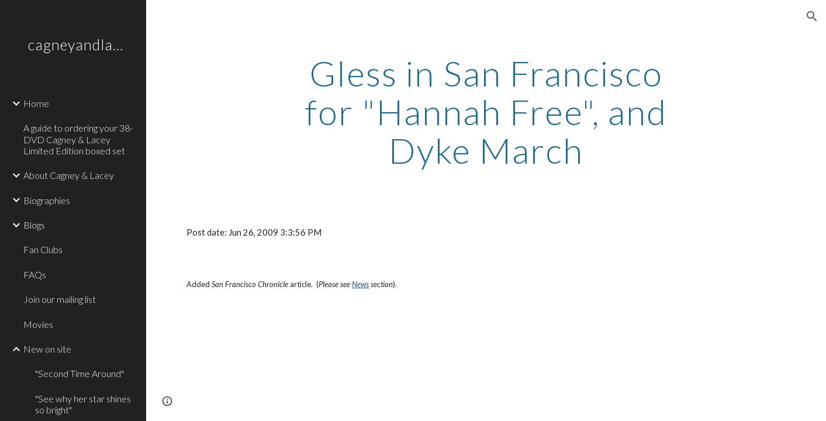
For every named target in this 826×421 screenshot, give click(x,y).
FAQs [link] (34, 274)
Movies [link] (38, 324)
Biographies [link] (46, 200)
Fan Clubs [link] (43, 249)
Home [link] (36, 103)
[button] (812, 16)
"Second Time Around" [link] (79, 373)
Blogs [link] (34, 224)
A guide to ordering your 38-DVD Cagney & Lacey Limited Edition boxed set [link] (78, 139)
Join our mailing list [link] (59, 299)
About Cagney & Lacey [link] (68, 175)
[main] (486, 111)
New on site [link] (47, 348)
